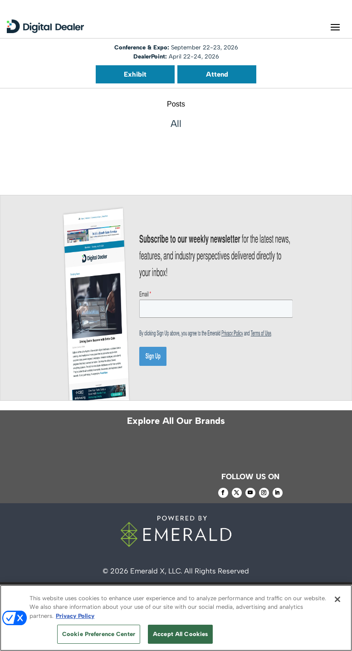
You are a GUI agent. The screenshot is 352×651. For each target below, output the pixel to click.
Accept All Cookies (180, 634)
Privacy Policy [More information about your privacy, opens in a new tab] (75, 615)
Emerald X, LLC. (156, 571)
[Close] (337, 599)
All (176, 123)
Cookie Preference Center (98, 634)
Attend (217, 74)
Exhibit (135, 74)
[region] (176, 618)
